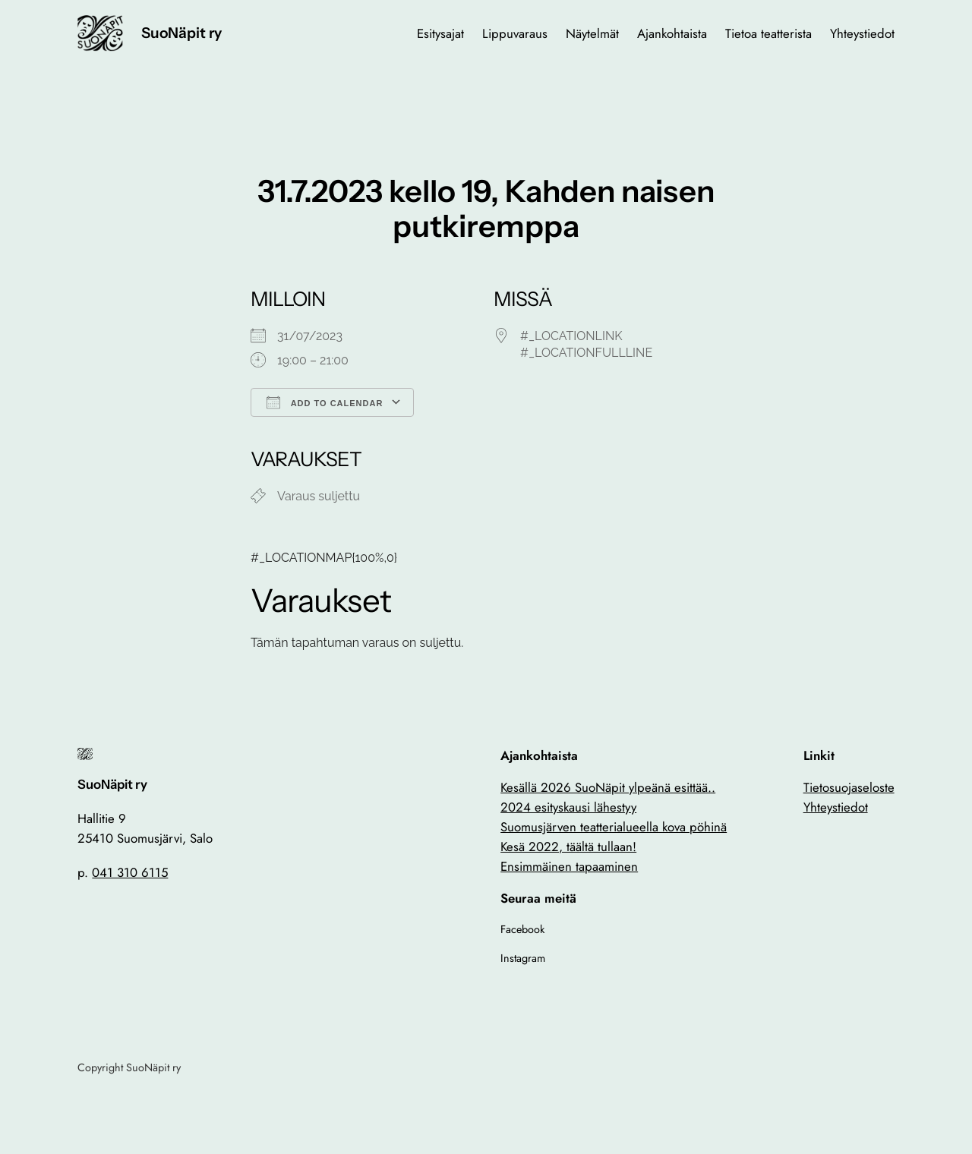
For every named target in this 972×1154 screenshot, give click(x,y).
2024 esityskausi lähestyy (568, 807)
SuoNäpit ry (181, 33)
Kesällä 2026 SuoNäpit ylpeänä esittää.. (607, 787)
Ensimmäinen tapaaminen (569, 866)
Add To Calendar (325, 402)
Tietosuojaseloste (849, 787)
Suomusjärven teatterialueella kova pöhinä (613, 827)
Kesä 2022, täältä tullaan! (568, 846)
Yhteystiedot (835, 807)
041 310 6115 (130, 872)
